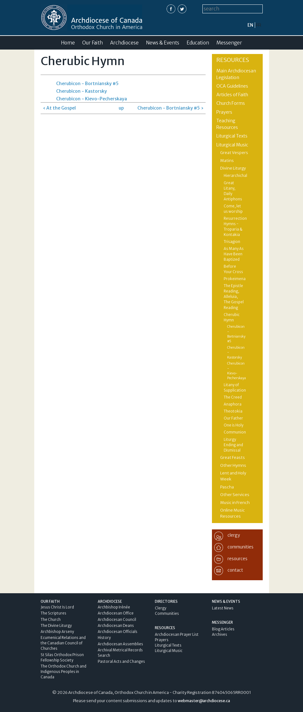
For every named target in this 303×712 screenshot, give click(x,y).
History (104, 637)
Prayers (224, 112)
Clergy (160, 608)
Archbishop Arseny (57, 631)
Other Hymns (233, 465)
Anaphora (232, 404)
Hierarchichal (235, 175)
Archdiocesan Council (117, 619)
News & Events (162, 42)
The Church (51, 619)
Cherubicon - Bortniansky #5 (87, 83)
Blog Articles (223, 629)
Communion (235, 432)
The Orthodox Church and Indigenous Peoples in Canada (63, 671)
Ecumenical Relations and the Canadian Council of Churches (63, 643)
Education (198, 42)
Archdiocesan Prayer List (177, 634)
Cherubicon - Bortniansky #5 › (170, 108)
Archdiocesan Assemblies (120, 644)
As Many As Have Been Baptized (234, 254)
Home (68, 42)
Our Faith (92, 42)
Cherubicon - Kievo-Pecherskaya (91, 99)
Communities (167, 613)
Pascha (227, 487)
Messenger (229, 42)
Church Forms (230, 103)
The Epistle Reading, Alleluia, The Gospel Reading (234, 297)
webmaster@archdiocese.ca (204, 700)
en (250, 25)
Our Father (233, 418)
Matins (227, 160)
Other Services (234, 494)
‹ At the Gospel (59, 108)
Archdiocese (124, 42)
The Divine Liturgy (56, 625)
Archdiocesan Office (116, 613)
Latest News (223, 608)
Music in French (235, 502)
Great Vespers (234, 152)
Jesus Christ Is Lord (57, 607)
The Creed (233, 397)
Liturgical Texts (231, 136)
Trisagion (232, 241)
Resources (232, 60)
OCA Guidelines (232, 86)
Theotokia (233, 411)
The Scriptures (53, 613)
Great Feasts (232, 457)
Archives (219, 634)
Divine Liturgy (233, 168)
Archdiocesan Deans (116, 625)
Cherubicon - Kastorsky (81, 91)
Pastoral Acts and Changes (121, 661)
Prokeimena (235, 279)
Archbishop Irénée (114, 607)
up (121, 108)
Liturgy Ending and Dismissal (233, 445)
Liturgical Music (232, 145)
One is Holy (233, 425)
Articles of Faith (232, 94)
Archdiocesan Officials (117, 631)
